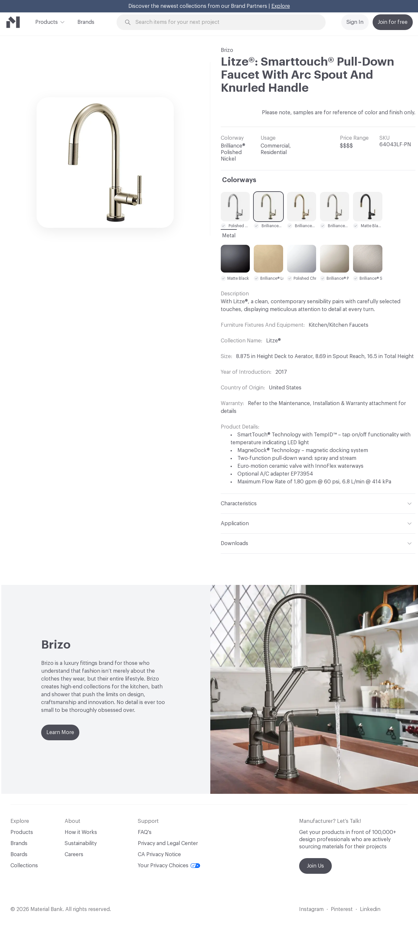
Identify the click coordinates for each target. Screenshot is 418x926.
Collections (24, 865)
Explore (280, 6)
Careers (74, 854)
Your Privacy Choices (169, 865)
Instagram (311, 909)
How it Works (81, 832)
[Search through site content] (225, 22)
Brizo (227, 50)
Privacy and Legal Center (168, 843)
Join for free (393, 22)
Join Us (315, 866)
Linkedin (370, 909)
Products (46, 21)
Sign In (354, 22)
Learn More (60, 732)
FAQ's (145, 832)
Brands (85, 22)
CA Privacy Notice (159, 854)
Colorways (239, 180)
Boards (18, 854)
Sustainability (81, 843)
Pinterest (342, 909)
